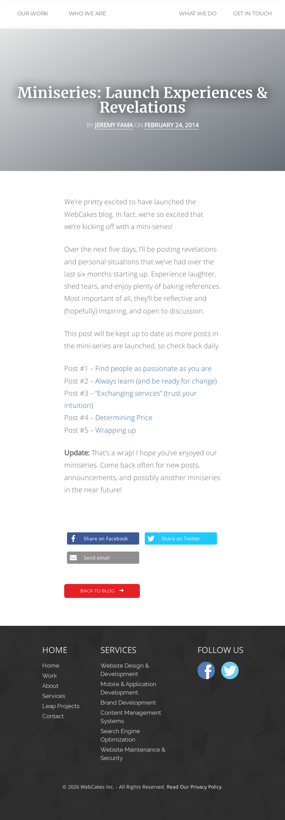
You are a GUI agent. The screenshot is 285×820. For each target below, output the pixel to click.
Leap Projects (61, 706)
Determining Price (123, 417)
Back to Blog (103, 591)
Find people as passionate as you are (153, 368)
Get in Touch (252, 13)
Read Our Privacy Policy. (195, 786)
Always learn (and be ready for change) (156, 381)
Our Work (32, 13)
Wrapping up (115, 430)
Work (49, 675)
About (50, 685)
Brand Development (128, 702)
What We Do (197, 13)
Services (53, 695)
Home (143, 35)
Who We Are (87, 13)
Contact (53, 716)
